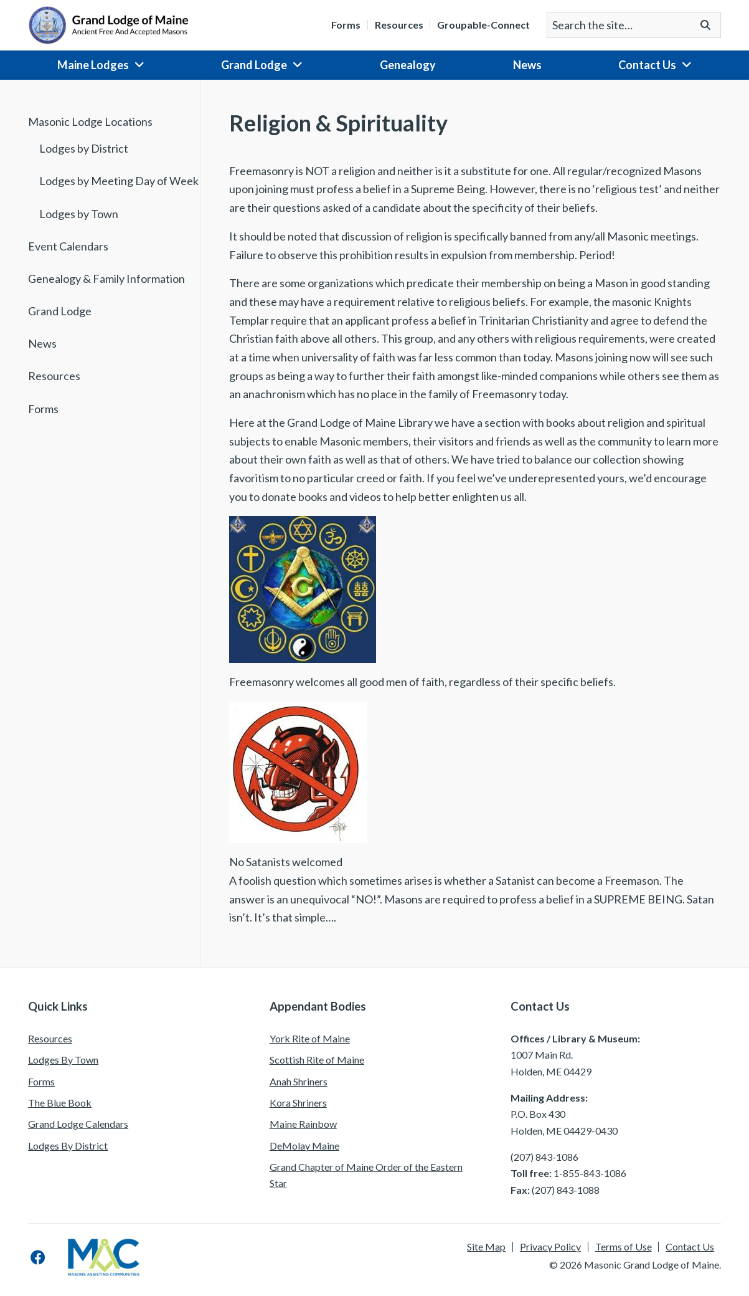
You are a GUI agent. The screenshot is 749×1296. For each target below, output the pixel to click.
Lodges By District (68, 1145)
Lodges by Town (78, 214)
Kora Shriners (298, 1102)
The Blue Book (60, 1102)
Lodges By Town (63, 1059)
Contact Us (647, 65)
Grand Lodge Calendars (78, 1124)
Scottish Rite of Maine (317, 1059)
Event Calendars (68, 246)
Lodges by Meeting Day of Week (119, 181)
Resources (399, 25)
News (527, 65)
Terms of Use (623, 1247)
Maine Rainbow (303, 1124)
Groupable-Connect (483, 25)
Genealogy (408, 65)
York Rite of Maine (310, 1038)
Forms (345, 25)
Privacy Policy (550, 1247)
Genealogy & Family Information (106, 278)
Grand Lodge (254, 65)
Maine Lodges (93, 65)
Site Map (486, 1247)
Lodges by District (83, 148)
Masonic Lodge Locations (90, 121)
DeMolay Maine (304, 1145)
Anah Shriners (298, 1081)
